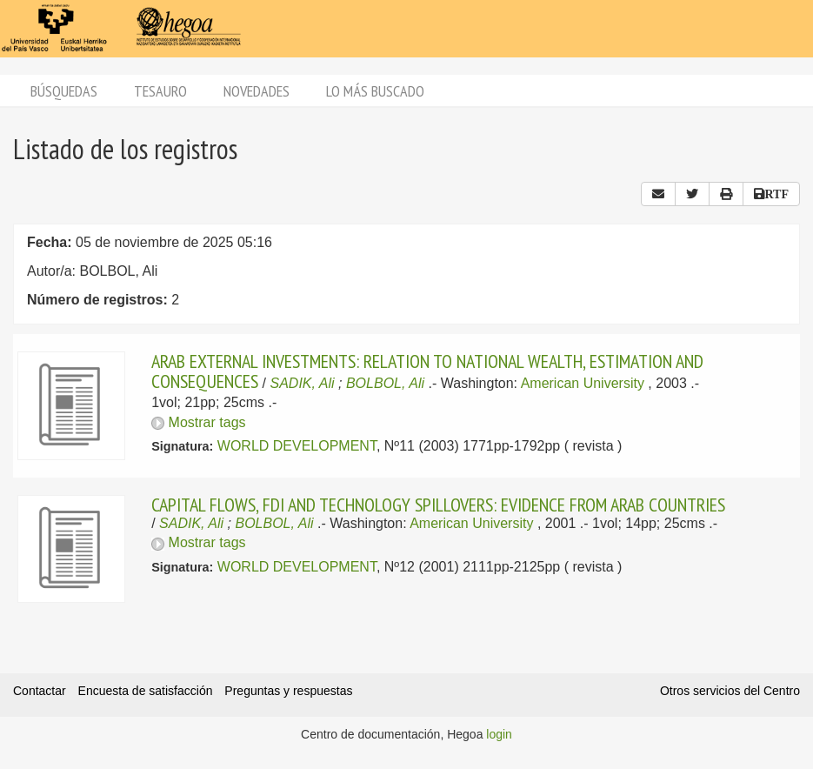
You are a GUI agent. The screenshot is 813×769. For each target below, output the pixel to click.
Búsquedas (63, 91)
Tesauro (160, 91)
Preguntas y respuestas (288, 691)
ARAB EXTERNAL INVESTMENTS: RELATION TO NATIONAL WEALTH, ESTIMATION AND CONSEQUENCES (427, 370)
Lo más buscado (375, 91)
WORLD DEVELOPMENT (297, 445)
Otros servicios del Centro (730, 691)
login (499, 734)
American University (582, 383)
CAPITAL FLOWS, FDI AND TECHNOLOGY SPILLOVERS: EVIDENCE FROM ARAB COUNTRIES (438, 504)
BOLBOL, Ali (385, 383)
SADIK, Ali (302, 383)
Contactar (39, 691)
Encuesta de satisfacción (145, 691)
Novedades (256, 91)
